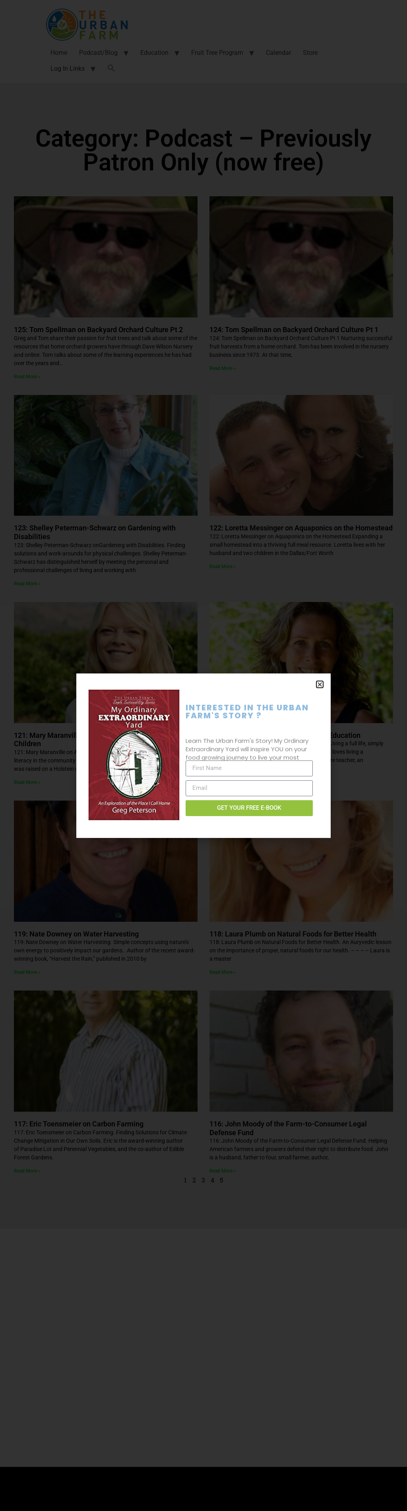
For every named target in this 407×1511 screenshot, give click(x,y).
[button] (320, 684)
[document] (203, 755)
